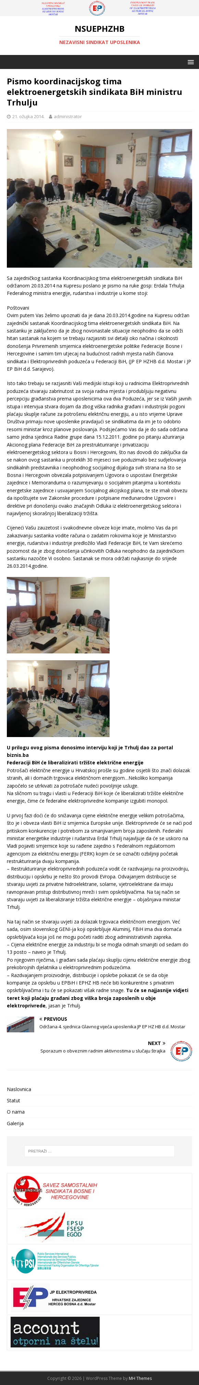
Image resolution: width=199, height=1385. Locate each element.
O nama (16, 1111)
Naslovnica (19, 1089)
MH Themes (140, 1378)
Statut (13, 1100)
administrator (68, 116)
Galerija (15, 1123)
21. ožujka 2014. (28, 116)
